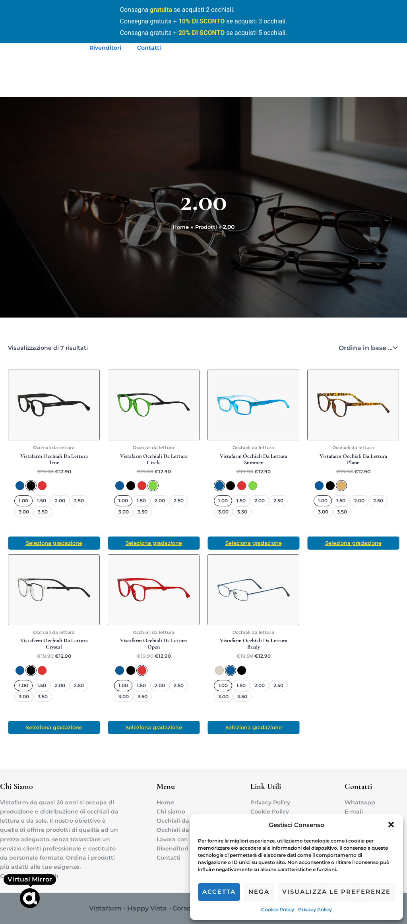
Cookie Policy (277, 909)
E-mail (354, 811)
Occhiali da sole (179, 829)
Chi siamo (171, 811)
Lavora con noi (178, 839)
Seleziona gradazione (54, 543)
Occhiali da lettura (183, 820)
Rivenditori (103, 47)
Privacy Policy (315, 909)
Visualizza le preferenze (336, 891)
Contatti (142, 47)
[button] (391, 825)
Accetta (219, 891)
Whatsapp (360, 802)
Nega (258, 891)
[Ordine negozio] (367, 348)
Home (165, 802)
